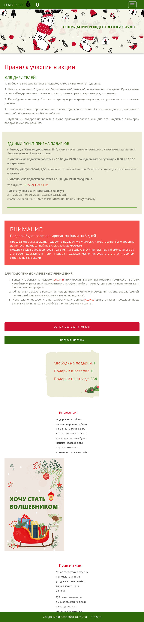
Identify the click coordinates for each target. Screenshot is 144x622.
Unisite (96, 617)
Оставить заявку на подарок (72, 326)
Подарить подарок (72, 340)
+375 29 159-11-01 (36, 185)
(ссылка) (58, 279)
